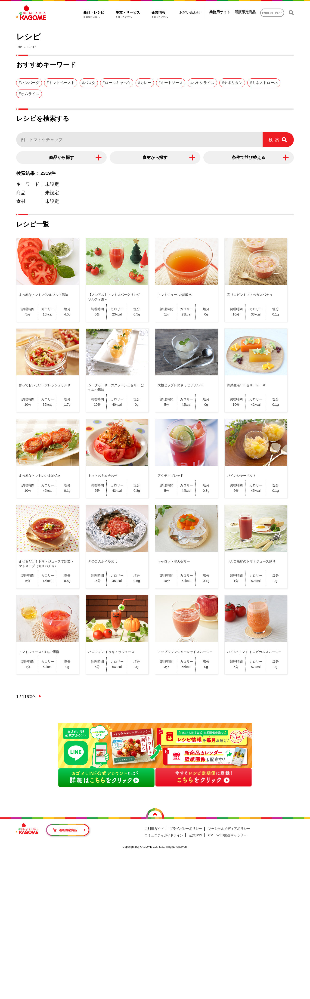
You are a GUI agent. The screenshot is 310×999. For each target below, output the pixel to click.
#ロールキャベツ (117, 83)
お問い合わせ (189, 12)
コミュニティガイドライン (163, 835)
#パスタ (88, 83)
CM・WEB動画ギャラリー (227, 835)
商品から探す (61, 157)
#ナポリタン (232, 83)
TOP (19, 47)
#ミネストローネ (264, 83)
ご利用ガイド (154, 828)
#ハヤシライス (202, 83)
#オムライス (29, 94)
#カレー (144, 83)
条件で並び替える (248, 157)
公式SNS (195, 835)
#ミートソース (171, 83)
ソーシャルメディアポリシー (229, 828)
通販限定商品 (245, 12)
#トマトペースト (61, 83)
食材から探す (155, 157)
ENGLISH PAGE (272, 13)
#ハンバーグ (29, 83)
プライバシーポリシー (186, 828)
